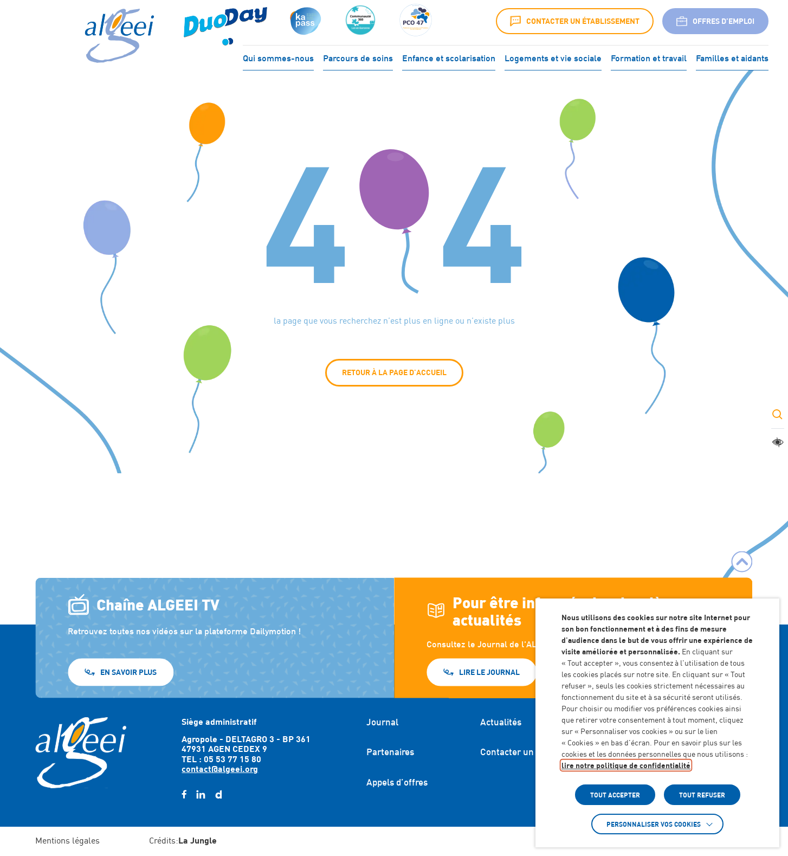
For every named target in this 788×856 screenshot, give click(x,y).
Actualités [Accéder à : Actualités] (500, 722)
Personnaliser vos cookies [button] (653, 824)
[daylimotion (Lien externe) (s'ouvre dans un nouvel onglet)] (218, 795)
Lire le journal (489, 671)
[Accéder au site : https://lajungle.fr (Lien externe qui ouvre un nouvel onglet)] (197, 841)
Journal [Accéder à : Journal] (382, 722)
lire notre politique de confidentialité (625, 765)
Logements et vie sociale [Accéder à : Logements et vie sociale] (553, 57)
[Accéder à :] (360, 21)
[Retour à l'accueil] (80, 752)
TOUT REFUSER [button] (702, 795)
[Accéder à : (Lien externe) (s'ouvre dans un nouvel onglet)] (225, 21)
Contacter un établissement (575, 21)
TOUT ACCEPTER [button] (615, 795)
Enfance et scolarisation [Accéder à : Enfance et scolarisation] (448, 57)
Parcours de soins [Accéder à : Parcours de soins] (358, 57)
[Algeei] (117, 36)
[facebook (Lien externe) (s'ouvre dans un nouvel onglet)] (184, 795)
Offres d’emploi (715, 21)
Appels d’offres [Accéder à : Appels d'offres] (397, 782)
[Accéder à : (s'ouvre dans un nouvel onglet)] (304, 21)
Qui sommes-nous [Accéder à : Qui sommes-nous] (278, 57)
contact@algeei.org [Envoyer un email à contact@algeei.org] (220, 768)
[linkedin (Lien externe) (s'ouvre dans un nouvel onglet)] (200, 795)
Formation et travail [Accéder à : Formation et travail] (649, 57)
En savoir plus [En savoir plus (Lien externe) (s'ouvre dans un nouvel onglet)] (128, 671)
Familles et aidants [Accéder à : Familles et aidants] (732, 57)
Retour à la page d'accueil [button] (394, 372)
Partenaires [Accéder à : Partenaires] (390, 751)
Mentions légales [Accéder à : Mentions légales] (67, 840)
